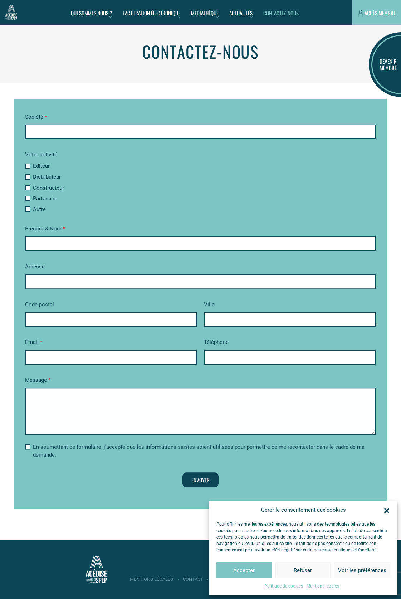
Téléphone (216, 343)
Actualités (241, 13)
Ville (209, 306)
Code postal (39, 306)
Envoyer (200, 481)
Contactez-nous (281, 13)
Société (36, 117)
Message (37, 381)
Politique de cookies (283, 586)
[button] (386, 509)
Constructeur (44, 188)
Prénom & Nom (45, 228)
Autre (35, 209)
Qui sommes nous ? (91, 13)
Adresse (35, 268)
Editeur (37, 166)
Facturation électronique (151, 13)
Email (33, 343)
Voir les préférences (362, 570)
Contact (193, 579)
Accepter (244, 570)
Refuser (303, 570)
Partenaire (41, 198)
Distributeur (43, 177)
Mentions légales (323, 586)
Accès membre (380, 13)
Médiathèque (205, 13)
